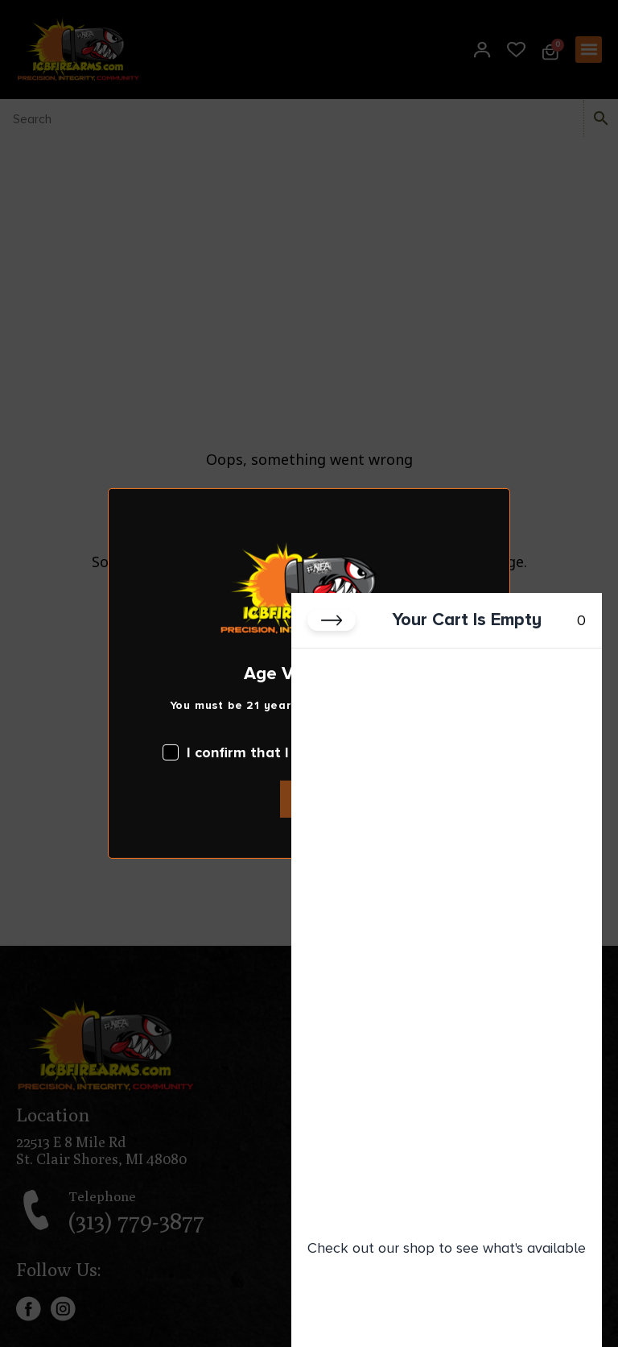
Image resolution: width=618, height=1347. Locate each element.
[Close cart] (331, 620)
